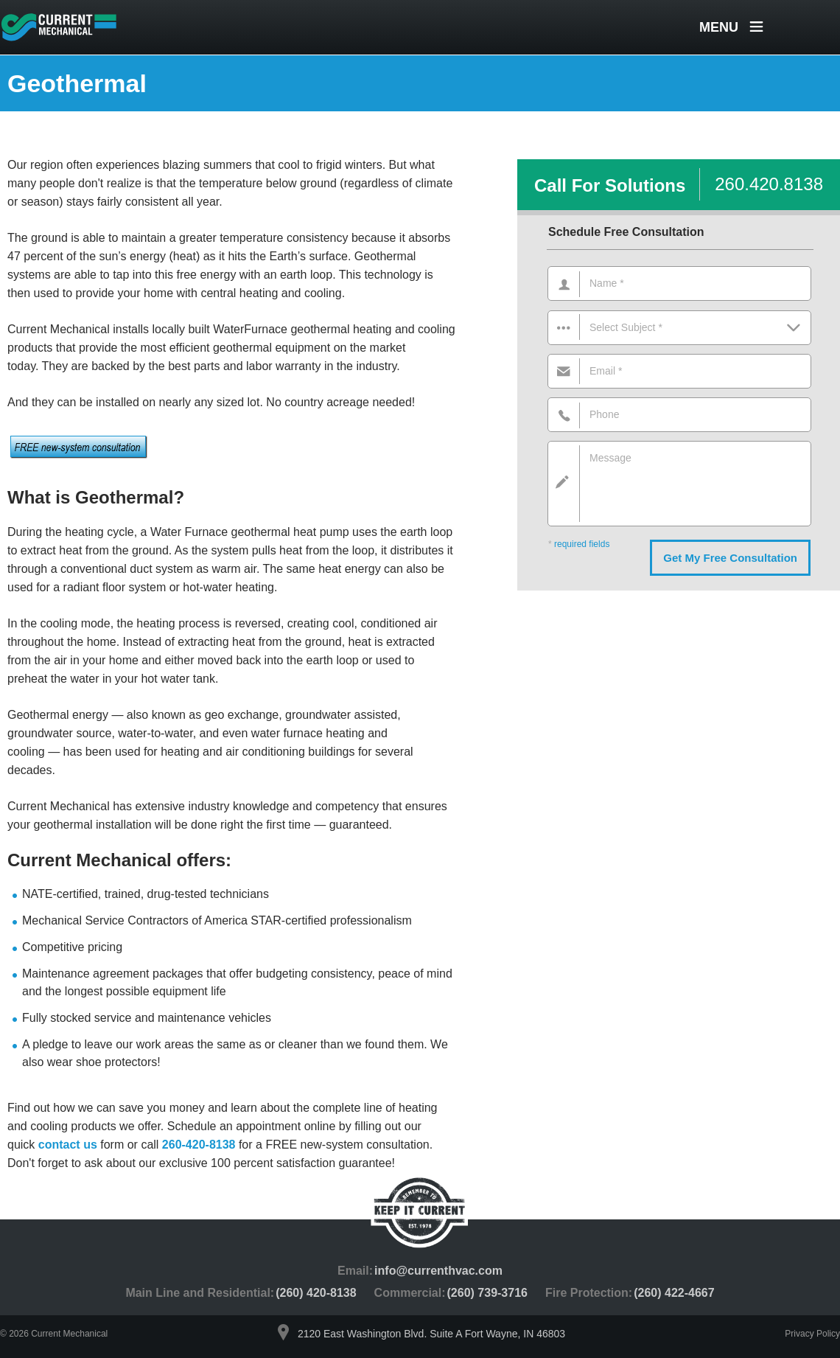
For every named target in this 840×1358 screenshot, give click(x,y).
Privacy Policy (812, 1334)
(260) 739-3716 (487, 1292)
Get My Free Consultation (730, 557)
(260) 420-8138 (316, 1292)
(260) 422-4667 (674, 1292)
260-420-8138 (199, 1144)
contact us (67, 1144)
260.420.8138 (769, 184)
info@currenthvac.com (438, 1270)
